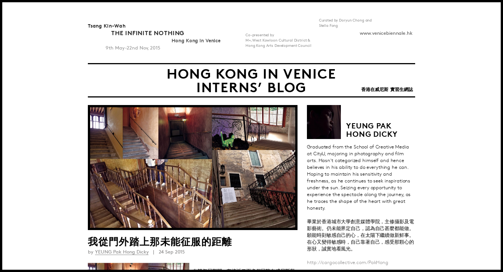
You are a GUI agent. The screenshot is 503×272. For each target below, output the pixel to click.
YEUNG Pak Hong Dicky (122, 252)
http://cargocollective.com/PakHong (347, 262)
